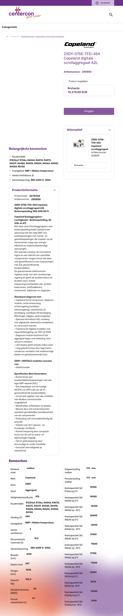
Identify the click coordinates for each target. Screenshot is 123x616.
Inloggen (105, 3)
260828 (95, 155)
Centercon (15, 36)
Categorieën (9, 27)
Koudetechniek (27, 36)
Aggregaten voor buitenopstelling (50, 36)
